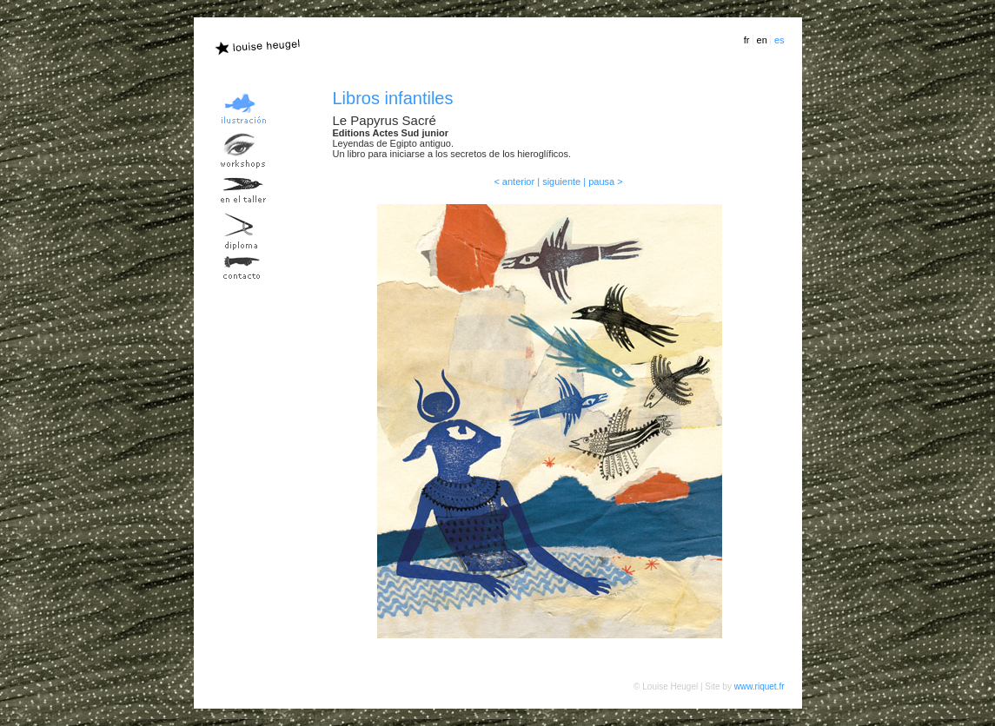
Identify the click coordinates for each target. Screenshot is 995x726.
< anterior (514, 181)
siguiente (561, 181)
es (779, 40)
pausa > (605, 181)
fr (747, 40)
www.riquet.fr (759, 686)
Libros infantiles (393, 98)
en (762, 40)
